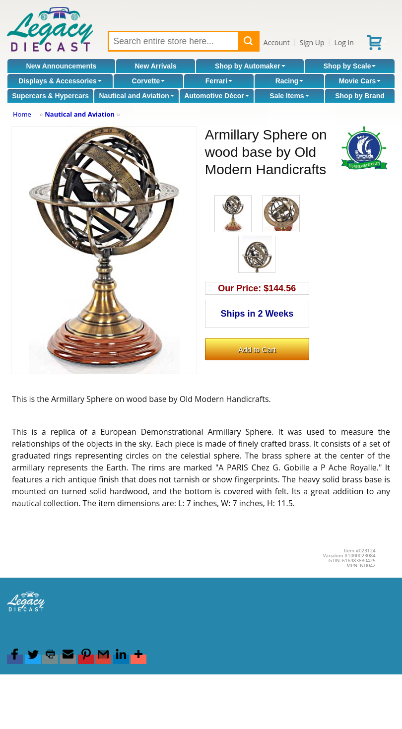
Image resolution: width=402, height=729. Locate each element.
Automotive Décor (216, 96)
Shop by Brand (360, 96)
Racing (289, 81)
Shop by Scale (350, 66)
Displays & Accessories (59, 81)
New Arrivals (156, 66)
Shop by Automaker (250, 66)
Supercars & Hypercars (50, 96)
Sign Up (312, 42)
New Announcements (61, 66)
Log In (343, 42)
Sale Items (289, 96)
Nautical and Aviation (136, 96)
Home (22, 114)
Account (277, 42)
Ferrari (218, 81)
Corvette (148, 81)
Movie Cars (360, 81)
